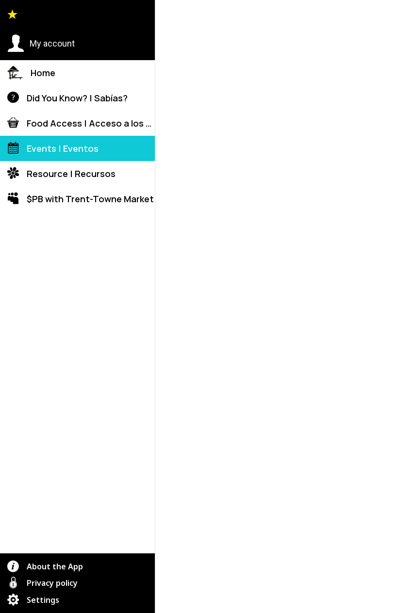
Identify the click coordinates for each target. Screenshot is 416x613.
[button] (41, 43)
